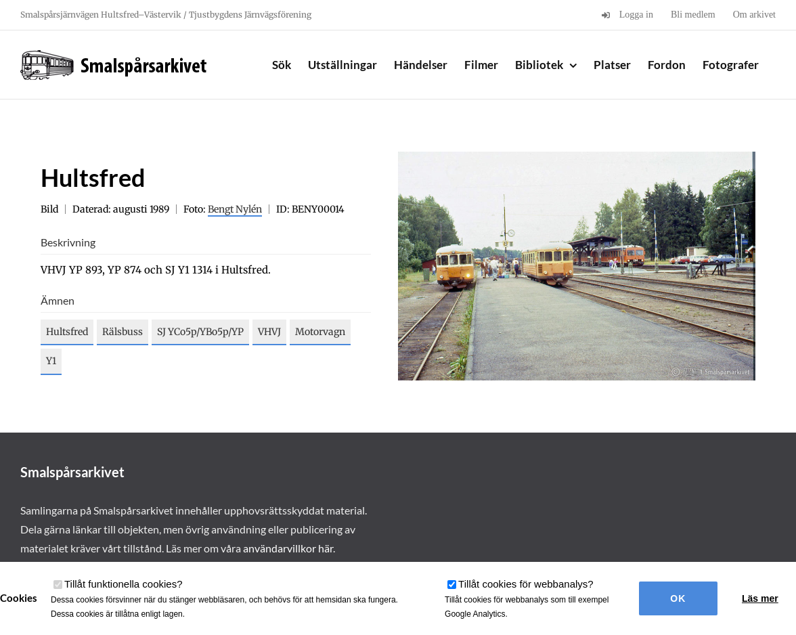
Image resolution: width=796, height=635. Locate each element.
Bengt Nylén (235, 209)
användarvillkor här (288, 548)
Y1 (51, 361)
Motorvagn (320, 332)
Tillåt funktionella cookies (123, 584)
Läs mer (760, 598)
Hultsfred (67, 332)
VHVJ (269, 332)
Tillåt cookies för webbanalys (526, 584)
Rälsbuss (122, 332)
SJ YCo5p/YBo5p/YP (200, 332)
